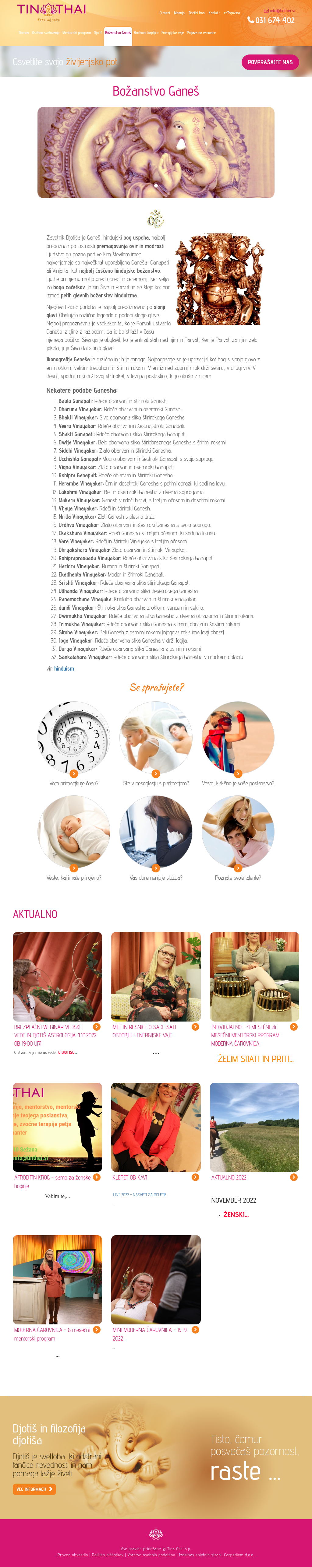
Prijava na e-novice (201, 32)
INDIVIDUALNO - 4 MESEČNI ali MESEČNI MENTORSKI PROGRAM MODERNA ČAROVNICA (245, 1035)
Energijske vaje (172, 32)
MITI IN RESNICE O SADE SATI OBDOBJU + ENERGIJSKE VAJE (144, 1031)
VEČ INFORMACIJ (31, 1489)
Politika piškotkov (108, 1554)
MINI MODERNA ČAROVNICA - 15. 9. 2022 (150, 1334)
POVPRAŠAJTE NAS (270, 62)
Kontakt (214, 12)
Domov (24, 32)
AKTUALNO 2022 (228, 1177)
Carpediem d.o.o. (238, 1554)
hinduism (64, 668)
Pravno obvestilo (73, 1554)
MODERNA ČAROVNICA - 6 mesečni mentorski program (52, 1334)
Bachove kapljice (146, 32)
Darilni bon (197, 12)
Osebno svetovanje (45, 32)
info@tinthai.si (282, 10)
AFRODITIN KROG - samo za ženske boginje (52, 1181)
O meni (165, 12)
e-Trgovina (232, 12)
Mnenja (179, 12)
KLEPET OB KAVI (130, 1177)
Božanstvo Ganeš (118, 32)
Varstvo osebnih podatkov (151, 1554)
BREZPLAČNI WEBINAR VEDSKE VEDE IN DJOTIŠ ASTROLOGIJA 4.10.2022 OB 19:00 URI (55, 1035)
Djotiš (98, 32)
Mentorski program (76, 32)
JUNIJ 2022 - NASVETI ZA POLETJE (139, 1194)
